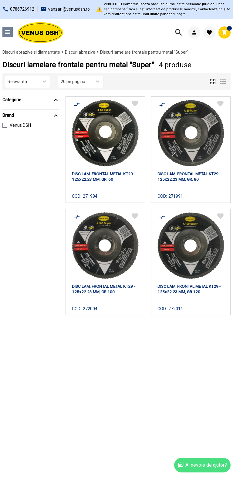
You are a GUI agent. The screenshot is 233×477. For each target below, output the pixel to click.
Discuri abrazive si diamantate (31, 52)
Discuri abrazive (80, 52)
